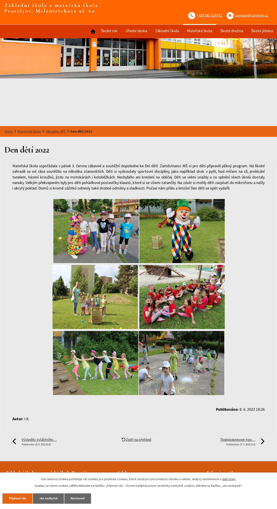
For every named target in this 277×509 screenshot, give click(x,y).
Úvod (92, 31)
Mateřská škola (199, 30)
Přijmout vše (21, 498)
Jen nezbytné (58, 498)
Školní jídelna (262, 30)
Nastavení (94, 498)
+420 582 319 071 (209, 15)
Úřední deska (136, 30)
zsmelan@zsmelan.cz (251, 15)
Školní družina (231, 30)
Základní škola (167, 30)
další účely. (229, 478)
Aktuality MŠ (55, 131)
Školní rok (109, 30)
